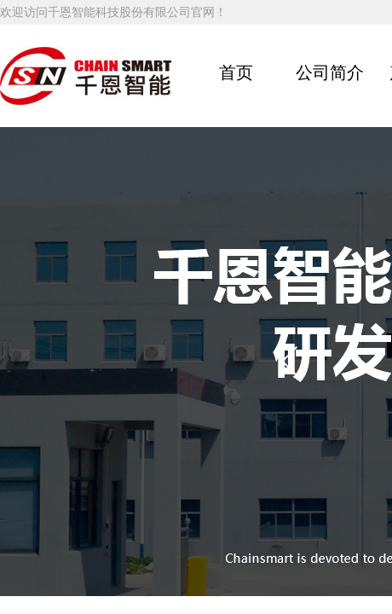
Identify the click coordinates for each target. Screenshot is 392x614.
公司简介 (330, 72)
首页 (236, 72)
